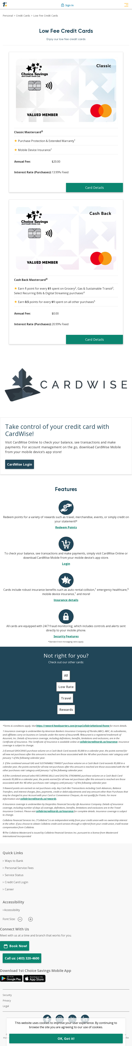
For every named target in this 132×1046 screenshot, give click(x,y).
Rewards (66, 709)
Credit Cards (23, 15)
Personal (8, 15)
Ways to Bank (14, 861)
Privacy (7, 1000)
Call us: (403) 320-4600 (22, 958)
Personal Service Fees (19, 868)
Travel (66, 698)
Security (7, 995)
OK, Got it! (66, 1038)
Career (9, 889)
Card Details (94, 187)
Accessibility (12, 910)
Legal (6, 1006)
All (66, 675)
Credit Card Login (16, 882)
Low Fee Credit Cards (45, 15)
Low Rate (66, 687)
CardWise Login (19, 464)
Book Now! (15, 946)
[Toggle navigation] (126, 4)
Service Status (14, 875)
